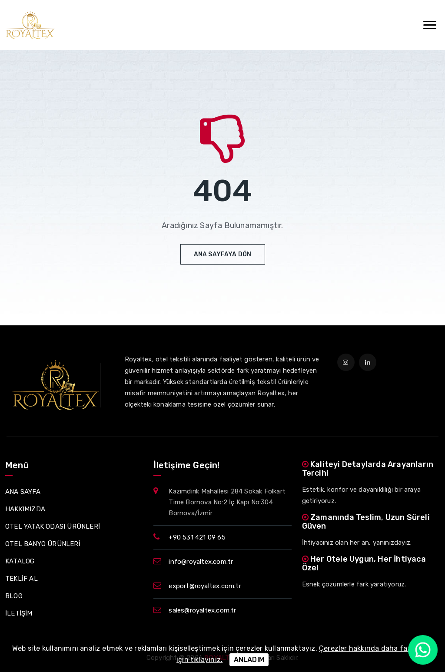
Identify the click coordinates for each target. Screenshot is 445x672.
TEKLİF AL (21, 579)
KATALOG (19, 561)
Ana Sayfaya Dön (223, 254)
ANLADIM (249, 659)
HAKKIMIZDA (25, 509)
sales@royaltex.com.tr (202, 610)
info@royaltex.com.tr (201, 562)
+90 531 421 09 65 (197, 537)
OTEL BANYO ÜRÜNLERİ (42, 544)
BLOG (14, 596)
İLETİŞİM (19, 613)
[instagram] (346, 362)
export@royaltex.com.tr (205, 586)
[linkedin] (367, 362)
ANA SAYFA (22, 492)
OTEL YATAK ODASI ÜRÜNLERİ (52, 526)
